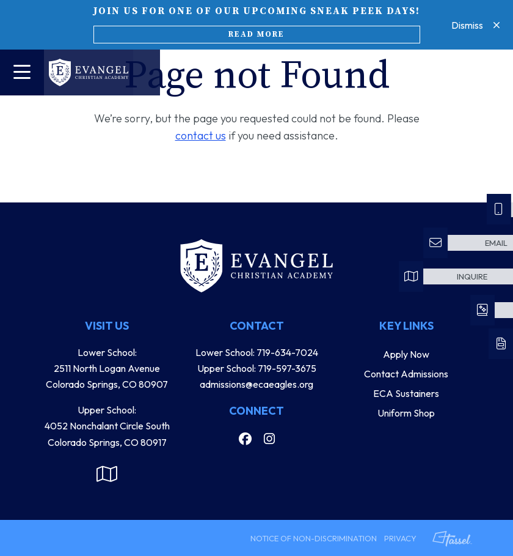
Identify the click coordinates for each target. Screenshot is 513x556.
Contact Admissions (406, 374)
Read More (256, 34)
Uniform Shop (406, 413)
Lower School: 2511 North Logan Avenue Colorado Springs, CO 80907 (107, 368)
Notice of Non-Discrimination (313, 538)
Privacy (400, 538)
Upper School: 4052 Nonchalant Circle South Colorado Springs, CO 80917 (107, 426)
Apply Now (406, 354)
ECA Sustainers (406, 393)
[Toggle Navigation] (22, 72)
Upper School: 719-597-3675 (256, 368)
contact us (200, 135)
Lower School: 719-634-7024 (256, 352)
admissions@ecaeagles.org (256, 384)
